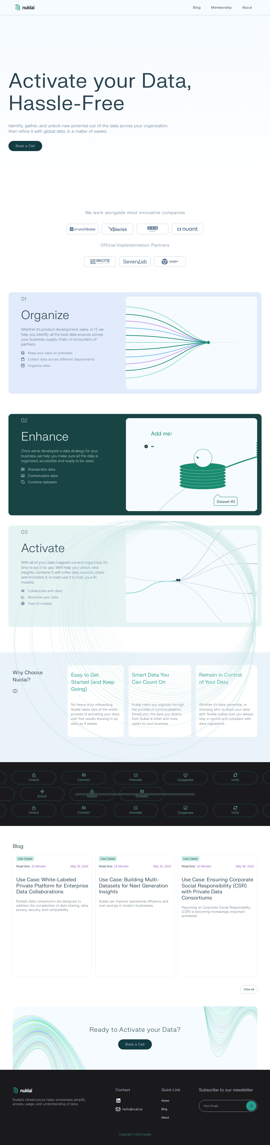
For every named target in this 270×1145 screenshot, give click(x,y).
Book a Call (25, 146)
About (247, 7)
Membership (221, 7)
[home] (25, 8)
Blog (197, 7)
